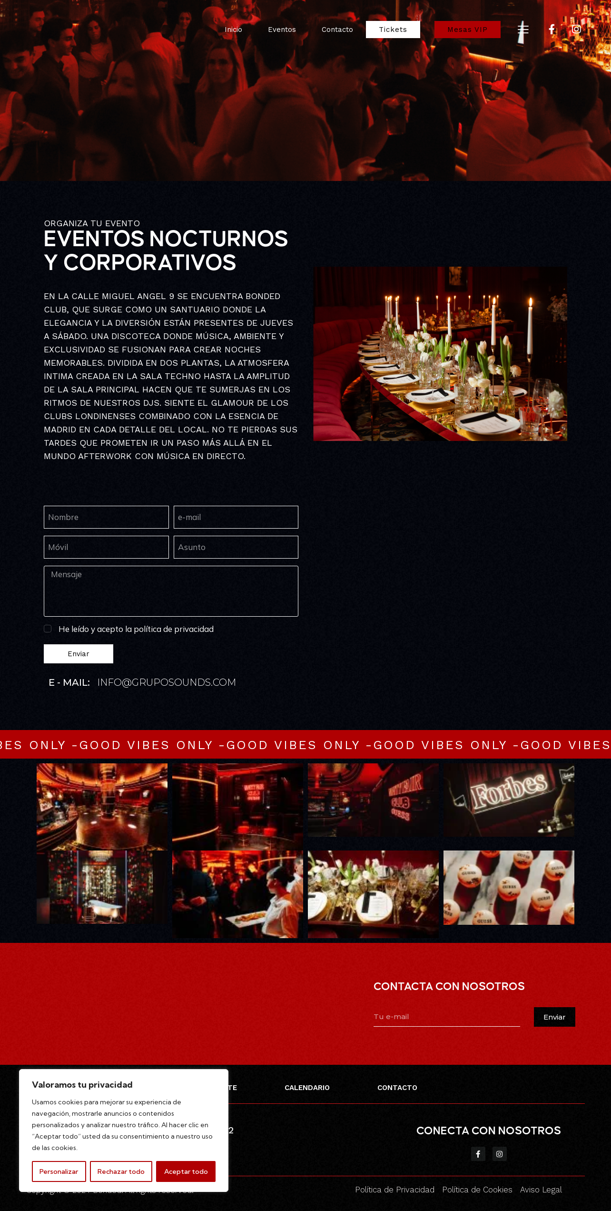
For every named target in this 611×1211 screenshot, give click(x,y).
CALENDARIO (307, 1087)
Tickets (393, 29)
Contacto (337, 29)
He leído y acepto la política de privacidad (136, 629)
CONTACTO (397, 1087)
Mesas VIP (467, 29)
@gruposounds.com (179, 682)
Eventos (282, 29)
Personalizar (58, 1171)
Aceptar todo (186, 1171)
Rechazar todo (121, 1171)
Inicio (233, 29)
